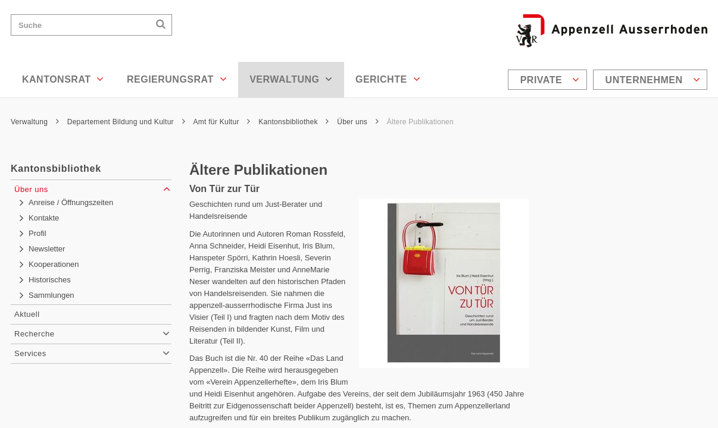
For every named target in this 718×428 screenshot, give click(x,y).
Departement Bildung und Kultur (126, 122)
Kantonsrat (63, 79)
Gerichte (387, 79)
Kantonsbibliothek (293, 122)
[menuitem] (549, 79)
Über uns (358, 122)
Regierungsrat (177, 79)
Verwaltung (291, 79)
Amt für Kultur (221, 122)
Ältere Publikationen (420, 122)
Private (550, 79)
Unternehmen (652, 79)
